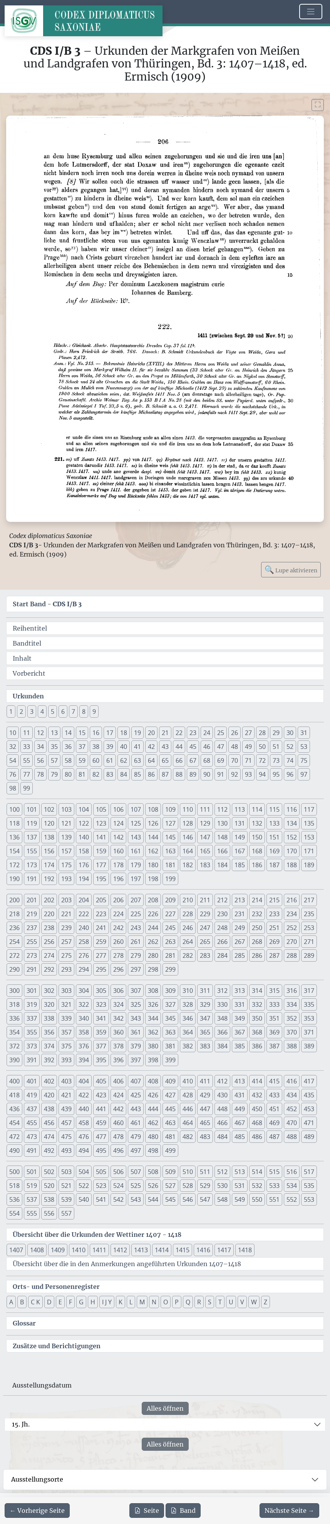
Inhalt (22, 658)
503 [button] (66, 1171)
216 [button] (291, 900)
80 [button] (68, 774)
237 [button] (32, 927)
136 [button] (14, 837)
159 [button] (101, 851)
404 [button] (84, 1081)
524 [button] (118, 1185)
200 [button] (14, 900)
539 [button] (66, 1199)
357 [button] (66, 1032)
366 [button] (222, 1032)
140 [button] (84, 837)
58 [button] (68, 760)
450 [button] (257, 1109)
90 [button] (206, 774)
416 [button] (291, 1081)
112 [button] (222, 809)
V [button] (242, 1302)
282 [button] (188, 955)
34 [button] (40, 746)
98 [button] (12, 788)
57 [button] (54, 760)
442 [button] (118, 1109)
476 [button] (84, 1136)
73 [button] (276, 760)
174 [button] (49, 865)
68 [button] (206, 760)
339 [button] (66, 1018)
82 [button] (95, 774)
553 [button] (309, 1199)
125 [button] (136, 823)
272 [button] (14, 955)
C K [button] (35, 1302)
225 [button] (136, 914)
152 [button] (291, 837)
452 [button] (291, 1109)
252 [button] (291, 927)
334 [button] (291, 1004)
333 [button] (274, 1004)
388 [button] (291, 1046)
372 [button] (14, 1046)
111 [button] (205, 809)
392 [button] (49, 1060)
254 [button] (14, 941)
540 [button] (84, 1199)
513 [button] (240, 1171)
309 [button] (170, 990)
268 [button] (257, 941)
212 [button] (222, 900)
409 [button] (170, 1081)
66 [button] (179, 760)
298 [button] (153, 969)
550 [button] (257, 1199)
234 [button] (291, 914)
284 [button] (222, 955)
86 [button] (151, 774)
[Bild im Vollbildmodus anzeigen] (318, 105)
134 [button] (291, 823)
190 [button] (14, 879)
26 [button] (234, 732)
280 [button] (153, 955)
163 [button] (170, 851)
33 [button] (26, 746)
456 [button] (49, 1123)
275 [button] (66, 955)
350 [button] (257, 1018)
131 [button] (240, 823)
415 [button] (274, 1081)
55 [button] (26, 760)
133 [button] (274, 823)
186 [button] (257, 865)
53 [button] (303, 746)
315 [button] (274, 990)
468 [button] (257, 1123)
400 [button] (14, 1081)
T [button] (220, 1302)
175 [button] (66, 865)
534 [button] (291, 1185)
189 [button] (309, 865)
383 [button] (205, 1046)
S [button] (209, 1302)
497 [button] (136, 1150)
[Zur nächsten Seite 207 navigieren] (289, 1510)
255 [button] (32, 941)
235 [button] (309, 914)
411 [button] (205, 1081)
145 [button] (170, 837)
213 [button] (240, 900)
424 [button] (118, 1095)
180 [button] (153, 865)
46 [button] (206, 746)
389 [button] (309, 1046)
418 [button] (14, 1095)
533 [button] (274, 1185)
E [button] (60, 1302)
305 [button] (101, 990)
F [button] (70, 1302)
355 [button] (32, 1032)
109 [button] (170, 809)
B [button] (22, 1302)
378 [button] (118, 1046)
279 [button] (136, 955)
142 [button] (118, 837)
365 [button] (205, 1032)
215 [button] (274, 900)
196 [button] (118, 879)
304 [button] (84, 990)
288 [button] (291, 955)
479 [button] (136, 1136)
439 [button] (66, 1109)
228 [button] (188, 914)
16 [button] (95, 732)
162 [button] (153, 851)
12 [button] (40, 732)
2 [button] (21, 711)
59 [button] (82, 760)
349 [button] (240, 1018)
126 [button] (153, 823)
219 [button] (32, 914)
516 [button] (291, 1171)
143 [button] (136, 837)
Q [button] (188, 1302)
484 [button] (222, 1136)
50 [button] (262, 746)
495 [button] (101, 1150)
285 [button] (240, 955)
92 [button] (234, 774)
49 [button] (248, 746)
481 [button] (170, 1136)
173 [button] (32, 865)
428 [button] (188, 1095)
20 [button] (151, 732)
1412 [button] (120, 1250)
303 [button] (66, 990)
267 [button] (240, 941)
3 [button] (32, 711)
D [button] (49, 1302)
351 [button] (274, 1018)
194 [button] (84, 879)
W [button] (254, 1302)
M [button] (142, 1302)
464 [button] (188, 1123)
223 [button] (101, 914)
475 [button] (66, 1136)
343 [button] (136, 1018)
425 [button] (136, 1095)
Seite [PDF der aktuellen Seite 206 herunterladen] (146, 1510)
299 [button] (170, 969)
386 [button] (257, 1046)
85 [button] (137, 774)
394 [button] (84, 1060)
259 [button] (101, 941)
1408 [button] (37, 1250)
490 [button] (14, 1150)
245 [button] (170, 927)
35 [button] (54, 746)
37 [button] (82, 746)
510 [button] (188, 1171)
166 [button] (222, 851)
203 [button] (66, 900)
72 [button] (262, 760)
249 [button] (240, 927)
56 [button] (40, 760)
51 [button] (276, 746)
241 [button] (101, 927)
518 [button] (14, 1185)
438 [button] (49, 1109)
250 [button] (257, 927)
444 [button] (153, 1109)
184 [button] (222, 865)
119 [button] (32, 823)
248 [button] (222, 927)
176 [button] (84, 865)
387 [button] (274, 1046)
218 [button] (14, 914)
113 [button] (240, 809)
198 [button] (153, 879)
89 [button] (192, 774)
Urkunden (28, 696)
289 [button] (309, 955)
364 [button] (188, 1032)
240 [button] (84, 927)
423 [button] (101, 1095)
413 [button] (240, 1081)
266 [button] (222, 941)
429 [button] (205, 1095)
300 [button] (14, 990)
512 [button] (222, 1171)
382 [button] (188, 1046)
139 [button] (66, 837)
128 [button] (188, 823)
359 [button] (101, 1032)
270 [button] (291, 941)
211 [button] (205, 900)
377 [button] (101, 1046)
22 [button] (179, 732)
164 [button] (188, 851)
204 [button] (84, 900)
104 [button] (84, 809)
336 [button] (14, 1018)
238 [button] (49, 927)
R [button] (199, 1302)
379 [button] (136, 1046)
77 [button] (26, 774)
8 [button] (83, 711)
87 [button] (165, 774)
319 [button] (32, 1004)
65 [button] (165, 760)
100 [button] (14, 809)
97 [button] (303, 774)
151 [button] (274, 837)
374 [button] (49, 1046)
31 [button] (303, 732)
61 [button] (109, 760)
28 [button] (262, 732)
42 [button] (151, 746)
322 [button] (84, 1004)
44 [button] (179, 746)
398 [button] (153, 1060)
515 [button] (274, 1171)
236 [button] (14, 927)
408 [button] (153, 1081)
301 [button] (32, 990)
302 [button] (49, 990)
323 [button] (101, 1004)
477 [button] (101, 1136)
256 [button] (49, 941)
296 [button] (118, 969)
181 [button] (170, 865)
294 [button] (84, 969)
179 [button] (136, 865)
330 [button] (222, 1004)
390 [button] (14, 1060)
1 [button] (11, 711)
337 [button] (32, 1018)
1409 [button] (58, 1250)
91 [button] (220, 774)
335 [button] (309, 1004)
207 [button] (136, 900)
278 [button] (118, 955)
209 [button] (170, 900)
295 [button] (101, 969)
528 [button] (188, 1185)
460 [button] (118, 1123)
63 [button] (137, 760)
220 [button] (49, 914)
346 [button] (188, 1018)
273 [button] (32, 955)
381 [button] (170, 1046)
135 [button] (309, 823)
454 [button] (14, 1123)
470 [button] (291, 1123)
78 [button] (40, 774)
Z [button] (265, 1302)
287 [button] (274, 955)
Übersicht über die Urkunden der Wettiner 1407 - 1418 (97, 1234)
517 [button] (309, 1171)
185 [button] (240, 865)
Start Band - (47, 604)
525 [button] (136, 1185)
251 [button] (274, 927)
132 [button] (257, 823)
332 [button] (257, 1004)
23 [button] (192, 732)
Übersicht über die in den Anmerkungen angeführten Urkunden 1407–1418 (127, 1264)
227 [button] (170, 914)
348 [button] (222, 1018)
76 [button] (12, 774)
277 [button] (101, 955)
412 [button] (222, 1081)
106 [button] (118, 809)
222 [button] (84, 914)
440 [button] (84, 1109)
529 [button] (205, 1185)
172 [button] (14, 865)
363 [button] (170, 1032)
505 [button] (101, 1171)
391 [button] (32, 1060)
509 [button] (170, 1171)
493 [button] (66, 1150)
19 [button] (137, 732)
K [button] (120, 1302)
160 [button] (118, 851)
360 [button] (118, 1032)
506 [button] (118, 1171)
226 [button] (153, 914)
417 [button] (309, 1081)
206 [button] (118, 900)
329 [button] (205, 1004)
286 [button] (257, 955)
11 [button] (26, 732)
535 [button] (309, 1185)
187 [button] (274, 865)
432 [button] (257, 1095)
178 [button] (118, 865)
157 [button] (66, 851)
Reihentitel (30, 628)
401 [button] (32, 1081)
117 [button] (309, 809)
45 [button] (192, 746)
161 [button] (136, 851)
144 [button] (153, 837)
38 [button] (95, 746)
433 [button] (274, 1095)
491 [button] (32, 1150)
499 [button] (170, 1150)
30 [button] (289, 732)
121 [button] (66, 823)
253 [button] (309, 927)
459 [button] (101, 1123)
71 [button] (248, 760)
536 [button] (14, 1199)
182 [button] (188, 865)
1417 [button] (224, 1250)
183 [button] (205, 865)
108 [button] (153, 809)
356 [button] (49, 1032)
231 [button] (240, 914)
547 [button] (205, 1199)
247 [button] (205, 927)
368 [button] (257, 1032)
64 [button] (151, 760)
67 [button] (192, 760)
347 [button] (205, 1018)
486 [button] (257, 1136)
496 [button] (118, 1150)
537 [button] (32, 1199)
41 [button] (137, 746)
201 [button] (32, 900)
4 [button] (42, 711)
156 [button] (49, 851)
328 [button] (188, 1004)
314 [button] (257, 990)
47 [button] (220, 746)
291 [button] (32, 969)
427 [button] (170, 1095)
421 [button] (66, 1095)
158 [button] (84, 851)
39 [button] (109, 746)
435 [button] (309, 1095)
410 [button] (188, 1081)
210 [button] (188, 900)
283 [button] (205, 955)
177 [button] (101, 865)
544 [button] (153, 1199)
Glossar (24, 1323)
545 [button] (170, 1199)
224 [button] (118, 914)
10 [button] (12, 732)
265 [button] (205, 941)
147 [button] (205, 837)
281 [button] (170, 955)
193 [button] (66, 879)
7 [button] (73, 711)
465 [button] (205, 1123)
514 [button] (257, 1171)
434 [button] (291, 1095)
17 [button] (109, 732)
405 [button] (101, 1081)
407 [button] (136, 1081)
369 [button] (274, 1032)
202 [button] (49, 900)
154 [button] (14, 851)
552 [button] (291, 1199)
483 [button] (205, 1136)
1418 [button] (245, 1250)
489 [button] (309, 1136)
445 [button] (170, 1109)
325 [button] (136, 1004)
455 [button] (32, 1123)
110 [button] (188, 809)
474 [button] (49, 1136)
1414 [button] (162, 1250)
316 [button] (291, 990)
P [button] (177, 1302)
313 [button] (240, 990)
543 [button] (136, 1199)
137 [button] (32, 837)
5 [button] (52, 711)
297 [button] (136, 969)
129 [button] (205, 823)
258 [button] (84, 941)
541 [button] (101, 1199)
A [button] (11, 1302)
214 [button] (257, 900)
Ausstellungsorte (37, 1479)
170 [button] (291, 851)
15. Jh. (21, 1424)
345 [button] (170, 1018)
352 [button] (291, 1018)
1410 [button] (78, 1250)
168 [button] (257, 851)
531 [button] (240, 1185)
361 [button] (136, 1032)
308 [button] (153, 990)
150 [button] (257, 837)
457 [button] (66, 1123)
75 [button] (303, 760)
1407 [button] (16, 1250)
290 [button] (14, 969)
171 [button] (309, 851)
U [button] (231, 1302)
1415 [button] (182, 1250)
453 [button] (309, 1109)
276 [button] (84, 955)
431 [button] (240, 1095)
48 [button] (234, 746)
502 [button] (49, 1171)
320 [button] (49, 1004)
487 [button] (274, 1136)
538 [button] (49, 1199)
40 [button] (123, 746)
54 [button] (12, 760)
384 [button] (222, 1046)
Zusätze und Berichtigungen (57, 1346)
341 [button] (101, 1018)
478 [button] (118, 1136)
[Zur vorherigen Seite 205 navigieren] (37, 1510)
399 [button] (170, 1060)
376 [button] (84, 1046)
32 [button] (12, 746)
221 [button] (66, 914)
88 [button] (179, 774)
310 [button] (188, 990)
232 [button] (257, 914)
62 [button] (123, 760)
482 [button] (188, 1136)
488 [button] (291, 1136)
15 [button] (82, 732)
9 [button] (94, 711)
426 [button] (153, 1095)
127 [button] (170, 823)
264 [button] (188, 941)
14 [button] (68, 732)
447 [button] (205, 1109)
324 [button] (118, 1004)
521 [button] (66, 1185)
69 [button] (220, 760)
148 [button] (222, 837)
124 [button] (118, 823)
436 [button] (14, 1109)
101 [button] (32, 809)
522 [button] (84, 1185)
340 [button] (84, 1018)
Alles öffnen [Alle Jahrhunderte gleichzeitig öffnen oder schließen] (165, 1408)
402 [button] (49, 1081)
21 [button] (165, 732)
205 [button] (101, 900)
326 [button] (153, 1004)
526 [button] (153, 1185)
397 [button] (136, 1060)
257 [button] (66, 941)
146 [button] (188, 837)
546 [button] (188, 1199)
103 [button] (66, 809)
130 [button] (222, 823)
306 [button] (118, 990)
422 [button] (84, 1095)
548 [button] (222, 1199)
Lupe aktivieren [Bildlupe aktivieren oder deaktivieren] (291, 569)
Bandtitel (27, 643)
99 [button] (26, 788)
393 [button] (66, 1060)
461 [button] (136, 1123)
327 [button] (170, 1004)
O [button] (165, 1302)
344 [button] (153, 1018)
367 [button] (240, 1032)
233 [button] (274, 914)
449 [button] (240, 1109)
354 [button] (14, 1032)
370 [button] (291, 1032)
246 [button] (188, 927)
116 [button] (291, 809)
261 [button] (136, 941)
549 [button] (240, 1199)
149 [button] (240, 837)
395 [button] (101, 1060)
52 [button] (289, 746)
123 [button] (101, 823)
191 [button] (32, 879)
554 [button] (14, 1213)
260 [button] (118, 941)
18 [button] (123, 732)
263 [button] (170, 941)
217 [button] (309, 900)
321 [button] (66, 1004)
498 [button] (153, 1150)
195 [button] (101, 879)
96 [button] (289, 774)
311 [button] (205, 990)
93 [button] (248, 774)
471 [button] (309, 1123)
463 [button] (170, 1123)
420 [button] (49, 1095)
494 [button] (84, 1150)
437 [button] (32, 1109)
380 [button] (153, 1046)
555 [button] (32, 1213)
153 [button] (309, 837)
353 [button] (309, 1018)
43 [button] (165, 746)
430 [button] (222, 1095)
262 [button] (153, 941)
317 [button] (309, 990)
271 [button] (309, 941)
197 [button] (136, 879)
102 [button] (49, 809)
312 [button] (222, 990)
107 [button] (136, 809)
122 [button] (84, 823)
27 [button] (248, 732)
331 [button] (240, 1004)
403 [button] (66, 1081)
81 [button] (82, 774)
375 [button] (66, 1046)
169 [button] (274, 851)
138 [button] (49, 837)
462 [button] (153, 1123)
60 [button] (95, 760)
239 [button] (66, 927)
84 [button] (123, 774)
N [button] (154, 1302)
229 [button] (205, 914)
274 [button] (49, 955)
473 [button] (32, 1136)
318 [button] (14, 1004)
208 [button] (153, 900)
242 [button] (118, 927)
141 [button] (101, 837)
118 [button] (14, 823)
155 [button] (32, 851)
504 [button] (84, 1171)
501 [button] (32, 1171)
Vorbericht (29, 673)
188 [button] (291, 865)
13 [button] (54, 732)
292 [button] (49, 969)
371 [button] (309, 1032)
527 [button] (170, 1185)
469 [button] (274, 1123)
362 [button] (153, 1032)
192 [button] (49, 879)
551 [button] (274, 1199)
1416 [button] (203, 1250)
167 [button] (240, 851)
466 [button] (222, 1123)
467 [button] (240, 1123)
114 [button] (257, 809)
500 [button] (14, 1171)
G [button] (81, 1302)
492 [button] (49, 1150)
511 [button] (205, 1171)
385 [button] (240, 1046)
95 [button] (276, 774)
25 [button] (220, 732)
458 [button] (84, 1123)
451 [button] (274, 1109)
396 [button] (118, 1060)
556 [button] (49, 1213)
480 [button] (153, 1136)
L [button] (130, 1302)
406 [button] (118, 1081)
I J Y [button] (107, 1302)
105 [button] (101, 809)
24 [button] (206, 732)
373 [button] (32, 1046)
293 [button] (66, 969)
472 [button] (14, 1136)
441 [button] (101, 1109)
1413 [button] (141, 1250)
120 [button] (49, 823)
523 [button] (101, 1185)
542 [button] (118, 1199)
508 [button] (153, 1171)
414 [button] (257, 1081)
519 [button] (32, 1185)
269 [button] (274, 941)
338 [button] (49, 1018)
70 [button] (234, 760)
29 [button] (276, 732)
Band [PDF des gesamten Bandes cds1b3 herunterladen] (183, 1510)
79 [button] (54, 774)
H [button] (92, 1302)
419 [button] (32, 1095)
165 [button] (205, 851)
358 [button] (84, 1032)
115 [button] (274, 809)
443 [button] (136, 1109)
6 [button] (63, 711)
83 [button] (109, 774)
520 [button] (49, 1185)
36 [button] (68, 746)
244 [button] (153, 927)
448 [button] (222, 1109)
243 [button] (136, 927)
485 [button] (240, 1136)
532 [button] (257, 1185)
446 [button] (188, 1109)
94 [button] (262, 774)
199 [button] (170, 879)
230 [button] (222, 914)
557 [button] (66, 1213)
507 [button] (136, 1171)
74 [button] (289, 760)
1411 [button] (99, 1250)
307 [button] (136, 990)
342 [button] (118, 1018)
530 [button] (222, 1185)
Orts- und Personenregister (56, 1286)
